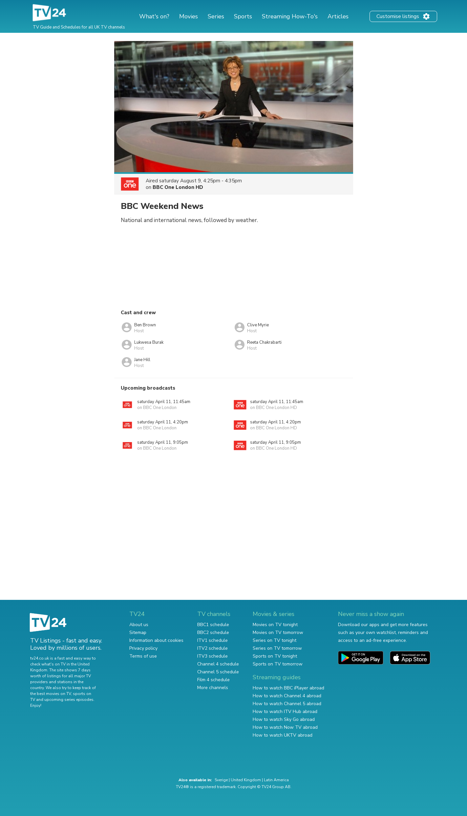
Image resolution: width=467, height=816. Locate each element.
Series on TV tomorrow (277, 648)
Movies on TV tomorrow (278, 632)
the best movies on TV (50, 693)
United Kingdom (246, 780)
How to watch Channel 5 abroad (287, 704)
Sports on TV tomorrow (278, 664)
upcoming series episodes (69, 699)
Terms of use (143, 656)
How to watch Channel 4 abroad (287, 696)
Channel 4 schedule (218, 664)
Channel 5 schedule (218, 672)
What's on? (154, 16)
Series (216, 16)
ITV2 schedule (212, 648)
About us (138, 625)
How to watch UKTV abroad (282, 735)
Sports (243, 16)
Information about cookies (156, 640)
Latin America (276, 780)
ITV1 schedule (212, 640)
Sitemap (137, 632)
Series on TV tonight (274, 640)
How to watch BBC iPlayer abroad (288, 688)
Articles (338, 16)
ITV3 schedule (212, 656)
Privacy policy (143, 648)
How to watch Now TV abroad (285, 727)
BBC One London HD (178, 187)
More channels (212, 687)
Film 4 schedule (213, 680)
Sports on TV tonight (275, 656)
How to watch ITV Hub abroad (285, 711)
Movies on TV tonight (275, 625)
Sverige (221, 780)
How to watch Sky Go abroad (284, 719)
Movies (188, 16)
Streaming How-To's (290, 16)
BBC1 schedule (213, 625)
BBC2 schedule (213, 632)
